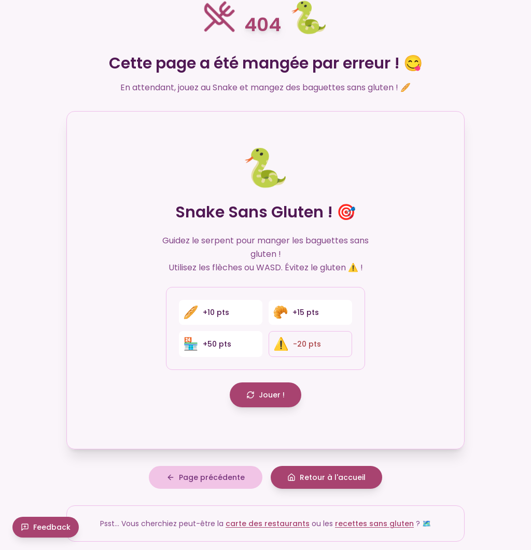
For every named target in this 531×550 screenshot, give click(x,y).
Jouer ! (265, 395)
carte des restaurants (268, 523)
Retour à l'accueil (326, 477)
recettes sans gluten (374, 523)
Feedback (46, 527)
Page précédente (205, 477)
